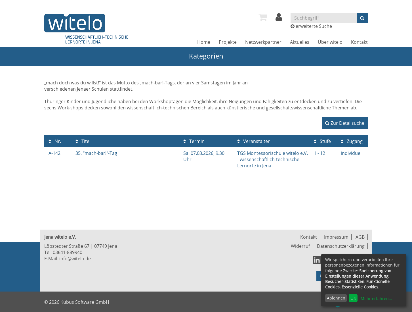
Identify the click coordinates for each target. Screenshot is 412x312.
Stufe (322, 141)
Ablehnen (336, 298)
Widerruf (300, 246)
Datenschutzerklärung (341, 246)
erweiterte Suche (314, 26)
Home (203, 42)
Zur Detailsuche (344, 123)
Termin (194, 141)
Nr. (55, 141)
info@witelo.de (75, 258)
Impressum (336, 237)
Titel (83, 141)
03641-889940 (67, 252)
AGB (360, 237)
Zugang (352, 141)
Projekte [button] (228, 42)
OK (353, 298)
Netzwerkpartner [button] (263, 42)
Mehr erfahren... (376, 298)
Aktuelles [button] (299, 42)
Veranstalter (253, 141)
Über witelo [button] (330, 42)
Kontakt (359, 42)
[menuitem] (262, 17)
